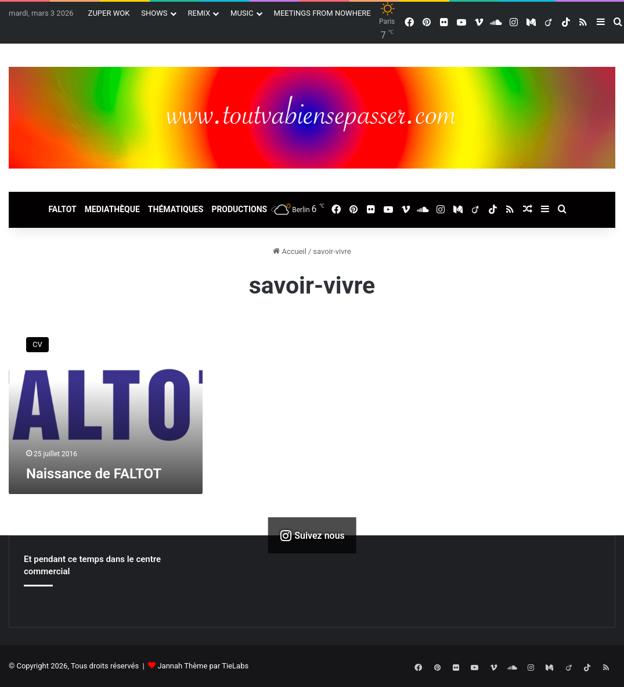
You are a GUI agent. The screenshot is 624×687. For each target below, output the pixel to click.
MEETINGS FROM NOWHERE (322, 13)
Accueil (289, 251)
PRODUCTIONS (239, 209)
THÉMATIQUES (176, 209)
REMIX (199, 13)
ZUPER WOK (109, 13)
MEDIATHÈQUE (112, 209)
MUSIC (242, 13)
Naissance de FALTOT (93, 474)
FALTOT (62, 209)
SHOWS (154, 13)
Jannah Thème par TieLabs (202, 665)
